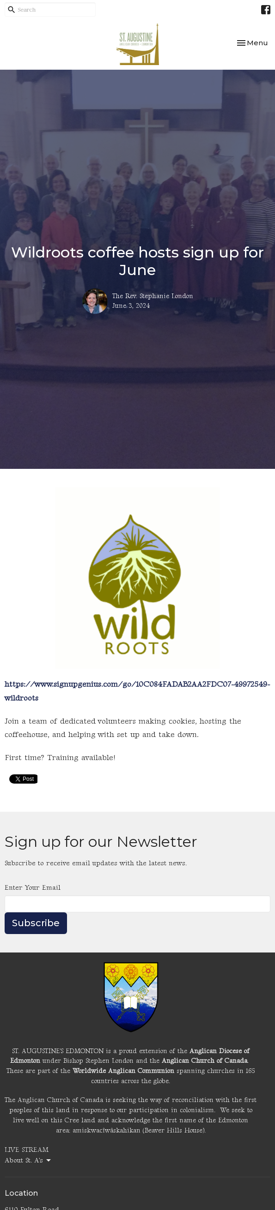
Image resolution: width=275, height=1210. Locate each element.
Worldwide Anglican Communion (123, 1071)
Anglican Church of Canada (204, 1061)
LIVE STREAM (27, 1149)
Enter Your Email (33, 887)
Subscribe (36, 922)
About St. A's (28, 1160)
